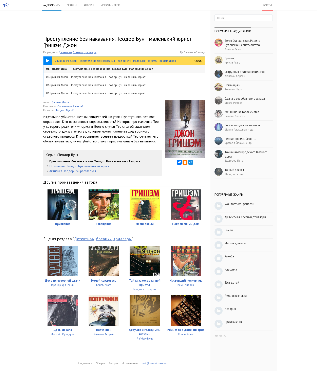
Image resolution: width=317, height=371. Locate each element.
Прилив (229, 58)
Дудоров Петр (234, 160)
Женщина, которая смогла (242, 112)
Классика (231, 269)
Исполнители (110, 5)
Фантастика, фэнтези (239, 204)
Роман (229, 230)
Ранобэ (229, 256)
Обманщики (232, 85)
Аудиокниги (51, 5)
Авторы (88, 5)
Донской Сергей (235, 76)
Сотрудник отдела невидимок (245, 72)
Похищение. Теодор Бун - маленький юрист (79, 166)
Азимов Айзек (233, 49)
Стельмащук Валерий (70, 106)
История (230, 309)
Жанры (72, 5)
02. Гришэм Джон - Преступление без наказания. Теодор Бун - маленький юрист (95, 77)
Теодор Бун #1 (65, 110)
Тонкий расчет (234, 170)
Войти (267, 5)
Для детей (232, 282)
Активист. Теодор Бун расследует (72, 171)
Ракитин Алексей (235, 116)
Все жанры (220, 335)
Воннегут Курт (233, 89)
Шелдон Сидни (234, 174)
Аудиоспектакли (236, 296)
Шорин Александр (236, 129)
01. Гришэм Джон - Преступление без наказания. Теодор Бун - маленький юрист (99, 69)
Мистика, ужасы (235, 243)
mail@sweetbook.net (154, 363)
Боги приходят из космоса (242, 125)
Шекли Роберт (233, 103)
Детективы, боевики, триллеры (77, 52)
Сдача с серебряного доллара (245, 98)
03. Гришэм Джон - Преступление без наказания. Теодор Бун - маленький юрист (95, 85)
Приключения (233, 322)
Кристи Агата (232, 62)
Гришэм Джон (60, 102)
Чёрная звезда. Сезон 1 (240, 139)
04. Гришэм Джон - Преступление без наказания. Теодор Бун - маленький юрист (95, 93)
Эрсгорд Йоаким (235, 143)
